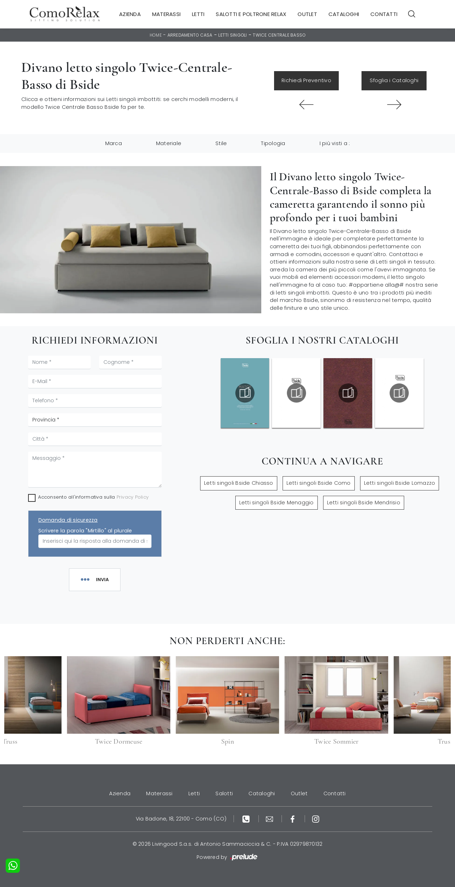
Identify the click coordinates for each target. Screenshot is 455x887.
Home (156, 35)
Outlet (307, 14)
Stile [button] (221, 143)
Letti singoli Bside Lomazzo (399, 483)
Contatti (383, 14)
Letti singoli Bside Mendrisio (363, 502)
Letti (198, 14)
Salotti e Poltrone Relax (251, 14)
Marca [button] (113, 143)
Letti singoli (232, 35)
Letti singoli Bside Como (319, 483)
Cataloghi (343, 14)
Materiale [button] (168, 143)
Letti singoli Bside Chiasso (238, 483)
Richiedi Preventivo (306, 80)
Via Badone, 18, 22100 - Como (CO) (181, 818)
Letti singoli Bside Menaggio (276, 502)
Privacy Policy (133, 497)
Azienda (130, 14)
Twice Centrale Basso (279, 35)
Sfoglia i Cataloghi (394, 80)
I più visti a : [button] (335, 143)
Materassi (166, 14)
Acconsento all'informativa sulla (93, 497)
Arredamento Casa (190, 35)
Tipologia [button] (273, 143)
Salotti (224, 793)
